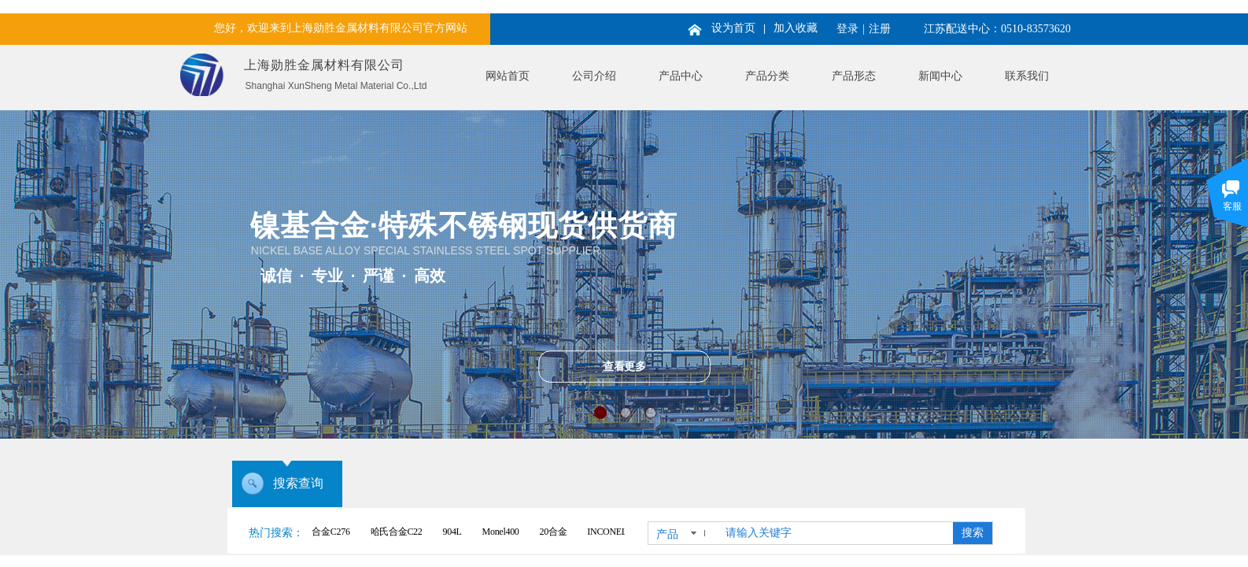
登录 (847, 29)
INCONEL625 (617, 531)
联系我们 (1027, 76)
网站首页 (508, 76)
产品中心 (681, 76)
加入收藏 (796, 28)
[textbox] (836, 533)
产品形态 (854, 76)
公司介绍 (594, 76)
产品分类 (767, 76)
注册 (880, 29)
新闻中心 (940, 76)
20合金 (556, 531)
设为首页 (733, 28)
